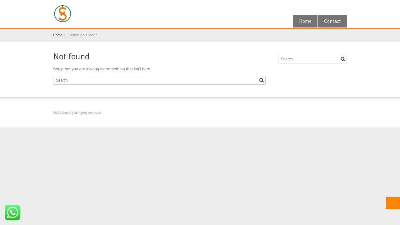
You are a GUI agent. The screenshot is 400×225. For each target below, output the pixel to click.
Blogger (343, 7)
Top (393, 203)
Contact (332, 21)
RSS (333, 7)
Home (305, 21)
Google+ (323, 7)
